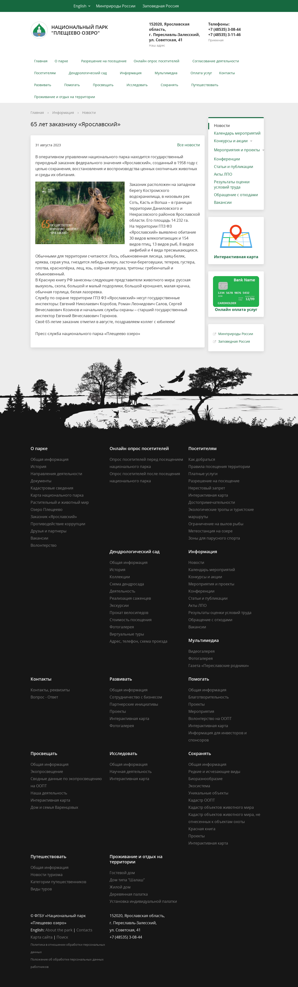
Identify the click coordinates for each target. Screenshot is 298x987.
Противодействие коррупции (58, 523)
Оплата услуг (201, 73)
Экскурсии (119, 605)
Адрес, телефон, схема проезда (138, 641)
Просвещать (103, 85)
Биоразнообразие (205, 778)
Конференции (227, 159)
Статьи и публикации (233, 166)
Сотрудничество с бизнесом (136, 697)
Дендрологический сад (88, 73)
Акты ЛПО (223, 174)
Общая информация (50, 459)
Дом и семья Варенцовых (54, 807)
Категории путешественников (58, 881)
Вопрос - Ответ (44, 697)
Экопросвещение (47, 771)
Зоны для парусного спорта (214, 538)
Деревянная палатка (129, 894)
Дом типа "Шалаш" (127, 879)
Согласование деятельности (215, 61)
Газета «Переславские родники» (218, 665)
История (38, 466)
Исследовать (137, 85)
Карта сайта (42, 937)
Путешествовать (204, 85)
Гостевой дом (122, 872)
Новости (89, 112)
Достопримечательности (211, 502)
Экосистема (199, 785)
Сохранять (169, 85)
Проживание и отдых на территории (64, 96)
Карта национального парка (57, 495)
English (80, 6)
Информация (131, 73)
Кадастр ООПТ (201, 800)
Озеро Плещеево (47, 509)
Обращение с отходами (236, 194)
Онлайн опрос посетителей (156, 61)
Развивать (42, 85)
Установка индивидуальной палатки (143, 901)
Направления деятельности (56, 473)
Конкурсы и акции (231, 140)
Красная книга (201, 828)
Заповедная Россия (161, 6)
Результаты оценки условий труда (232, 184)
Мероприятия (201, 711)
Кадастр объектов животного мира (221, 807)
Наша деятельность (49, 793)
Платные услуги (203, 473)
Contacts (84, 930)
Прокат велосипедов (129, 612)
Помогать (72, 85)
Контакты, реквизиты (50, 690)
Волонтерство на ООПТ (210, 718)
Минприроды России (115, 6)
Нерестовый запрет (206, 488)
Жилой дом (120, 887)
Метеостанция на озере (210, 531)
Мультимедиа (166, 73)
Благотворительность (208, 697)
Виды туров (41, 889)
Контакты (227, 73)
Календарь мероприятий (237, 133)
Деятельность (122, 591)
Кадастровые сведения (52, 488)
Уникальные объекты (208, 793)
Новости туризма (47, 874)
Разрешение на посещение (104, 61)
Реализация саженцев (130, 598)
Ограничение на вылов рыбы (215, 523)
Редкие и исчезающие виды (214, 771)
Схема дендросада (127, 584)
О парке (61, 61)
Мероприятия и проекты (237, 149)
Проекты (118, 711)
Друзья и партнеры (48, 531)
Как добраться (201, 459)
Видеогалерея (201, 651)
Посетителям (45, 73)
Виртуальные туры (127, 634)
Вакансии (223, 202)
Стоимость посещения (131, 619)
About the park (58, 930)
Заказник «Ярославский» (54, 516)
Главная (41, 61)
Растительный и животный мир (60, 502)
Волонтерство (44, 545)
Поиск (62, 937)
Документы (41, 480)
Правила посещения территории (219, 466)
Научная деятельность (131, 771)
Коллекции (120, 576)
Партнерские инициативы (134, 704)
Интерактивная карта (208, 495)
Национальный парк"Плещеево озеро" (69, 30)
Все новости (186, 144)
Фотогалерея (122, 627)
